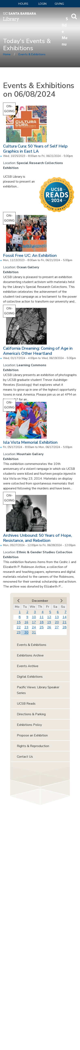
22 (19, 627)
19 (49, 622)
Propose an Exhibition (32, 735)
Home (7, 54)
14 (65, 617)
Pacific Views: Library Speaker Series (38, 690)
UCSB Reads (26, 703)
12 (49, 617)
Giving (59, 4)
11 (42, 617)
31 (34, 632)
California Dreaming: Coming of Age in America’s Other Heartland (37, 351)
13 (57, 617)
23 (26, 627)
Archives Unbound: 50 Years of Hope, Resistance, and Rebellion (37, 538)
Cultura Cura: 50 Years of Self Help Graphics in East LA (35, 148)
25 (42, 627)
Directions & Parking (31, 714)
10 (34, 617)
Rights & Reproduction (33, 746)
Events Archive (27, 666)
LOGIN (42, 4)
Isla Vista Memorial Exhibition (30, 442)
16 (26, 622)
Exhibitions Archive (30, 655)
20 (57, 622)
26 (49, 627)
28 (65, 627)
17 (34, 622)
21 (65, 622)
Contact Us (25, 756)
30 (26, 632)
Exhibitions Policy (29, 725)
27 (57, 627)
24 (34, 627)
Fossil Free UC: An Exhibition (30, 255)
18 (42, 622)
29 (19, 632)
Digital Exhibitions (30, 676)
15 (19, 622)
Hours (23, 4)
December (40, 601)
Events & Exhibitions (31, 54)
